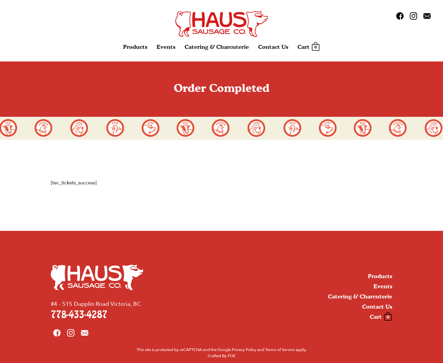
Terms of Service (280, 350)
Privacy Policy (244, 350)
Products (135, 47)
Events (166, 47)
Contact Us (273, 47)
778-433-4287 (79, 314)
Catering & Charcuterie (217, 47)
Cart (308, 47)
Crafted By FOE (222, 356)
